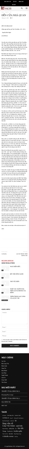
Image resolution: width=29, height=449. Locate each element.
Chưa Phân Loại (4, 300)
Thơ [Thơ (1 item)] (16, 428)
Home (3, 12)
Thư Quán (4, 382)
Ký (10, 12)
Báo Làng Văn (7, 1)
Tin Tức (15, 1)
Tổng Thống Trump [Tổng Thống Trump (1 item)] (17, 433)
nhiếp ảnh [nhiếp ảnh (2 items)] (11, 428)
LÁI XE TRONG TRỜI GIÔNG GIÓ (21, 254)
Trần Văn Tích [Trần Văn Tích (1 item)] (5, 433)
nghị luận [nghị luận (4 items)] (19, 426)
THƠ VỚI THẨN (14, 281)
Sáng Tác (7, 12)
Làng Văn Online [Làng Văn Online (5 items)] (8, 426)
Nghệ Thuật (5, 375)
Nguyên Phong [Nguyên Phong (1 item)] (5, 428)
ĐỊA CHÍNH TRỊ (6, 402)
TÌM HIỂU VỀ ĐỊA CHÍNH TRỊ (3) (11, 391)
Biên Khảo (4, 370)
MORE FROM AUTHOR (8, 263)
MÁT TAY (4, 405)
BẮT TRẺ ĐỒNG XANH (16, 274)
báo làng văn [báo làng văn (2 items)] (10, 415)
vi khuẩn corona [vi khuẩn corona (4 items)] (7, 436)
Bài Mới (14, 4)
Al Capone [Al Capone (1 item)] (4, 415)
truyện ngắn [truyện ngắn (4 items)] (18, 431)
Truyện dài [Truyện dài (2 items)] (10, 431)
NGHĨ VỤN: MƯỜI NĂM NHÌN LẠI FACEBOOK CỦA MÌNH (18, 290)
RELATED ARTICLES (7, 261)
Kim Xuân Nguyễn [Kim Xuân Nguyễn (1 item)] (5, 420)
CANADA (4, 254)
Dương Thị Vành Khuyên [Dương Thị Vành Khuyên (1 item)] (18, 418)
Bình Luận (21, 1)
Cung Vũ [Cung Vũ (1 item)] (11, 418)
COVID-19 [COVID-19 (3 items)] (5, 418)
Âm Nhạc (4, 373)
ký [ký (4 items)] (16, 420)
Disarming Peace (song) (7, 395)
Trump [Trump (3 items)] (4, 431)
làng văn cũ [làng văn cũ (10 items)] (7, 423)
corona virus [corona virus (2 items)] (18, 415)
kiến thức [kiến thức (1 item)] (12, 420)
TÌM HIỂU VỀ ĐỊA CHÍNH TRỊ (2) (11, 398)
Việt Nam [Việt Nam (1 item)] (16, 436)
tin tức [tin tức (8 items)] (21, 428)
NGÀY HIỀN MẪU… (16, 266)
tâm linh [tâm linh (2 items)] (11, 433)
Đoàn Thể (4, 380)
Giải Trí (3, 377)
